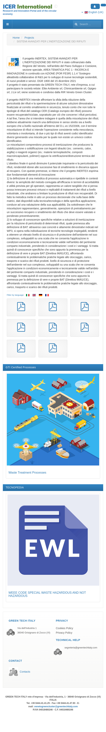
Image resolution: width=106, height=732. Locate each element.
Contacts (25, 671)
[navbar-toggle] (7, 24)
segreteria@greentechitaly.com (81, 647)
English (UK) (92, 12)
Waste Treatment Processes (27, 472)
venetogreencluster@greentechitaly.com (56, 706)
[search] (87, 24)
